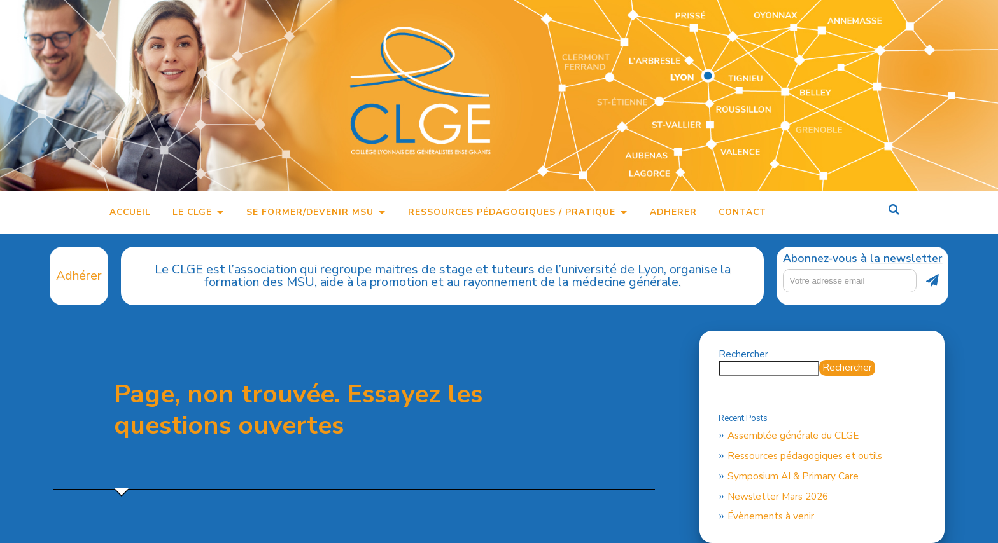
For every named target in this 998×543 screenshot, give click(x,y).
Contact (742, 212)
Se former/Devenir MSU (310, 212)
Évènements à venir (770, 516)
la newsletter (906, 258)
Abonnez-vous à (862, 259)
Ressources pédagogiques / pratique (511, 212)
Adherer (673, 212)
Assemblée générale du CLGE (793, 435)
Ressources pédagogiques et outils (804, 456)
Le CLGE (192, 212)
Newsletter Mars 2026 (777, 496)
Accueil (130, 212)
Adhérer (79, 275)
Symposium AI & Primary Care (793, 476)
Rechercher (743, 354)
